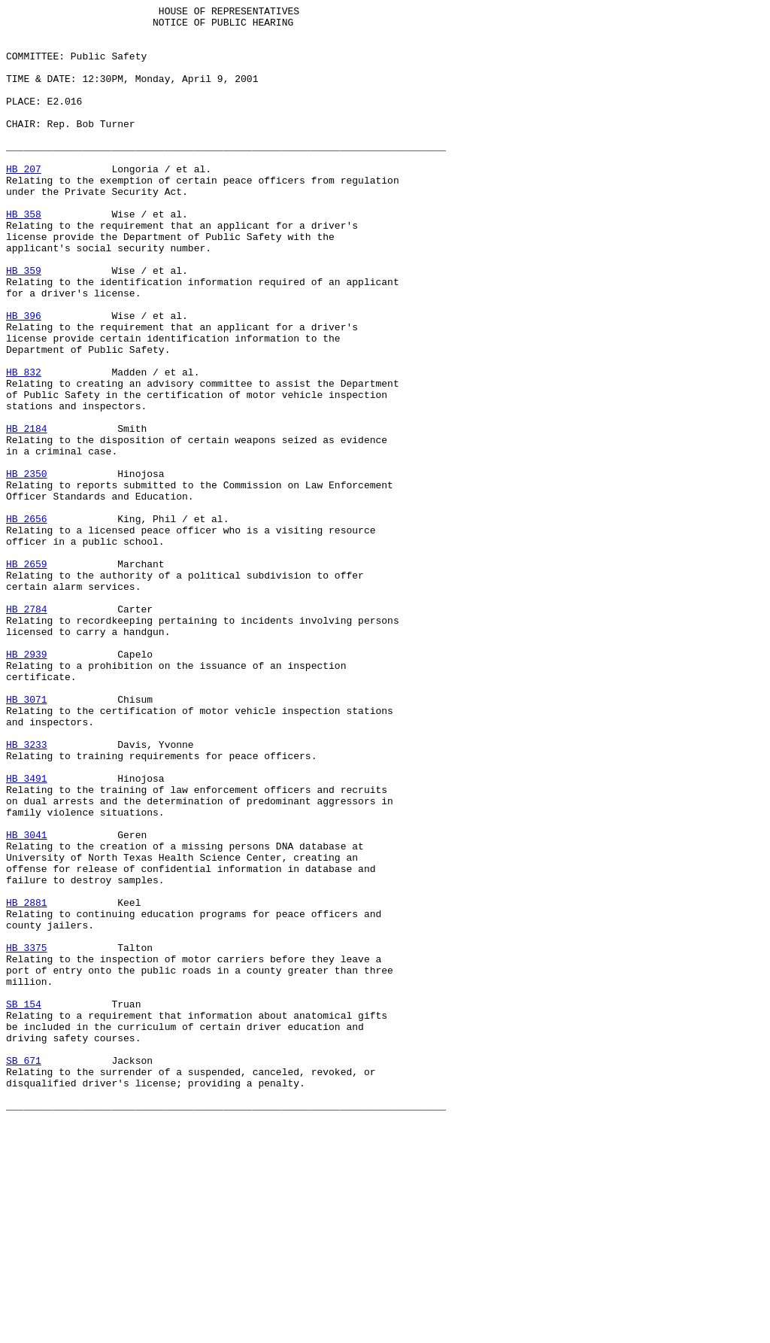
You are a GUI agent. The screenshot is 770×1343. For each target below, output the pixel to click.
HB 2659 (26, 676)
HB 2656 (26, 622)
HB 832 (23, 446)
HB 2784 (26, 730)
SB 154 (23, 1204)
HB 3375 (26, 1137)
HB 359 (23, 324)
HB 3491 (26, 933)
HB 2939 (26, 785)
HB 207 (23, 202)
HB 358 (23, 256)
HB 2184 (26, 514)
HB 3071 (26, 839)
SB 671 (23, 1272)
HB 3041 (26, 1001)
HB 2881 (26, 1082)
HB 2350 (26, 568)
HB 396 (23, 378)
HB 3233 (26, 893)
